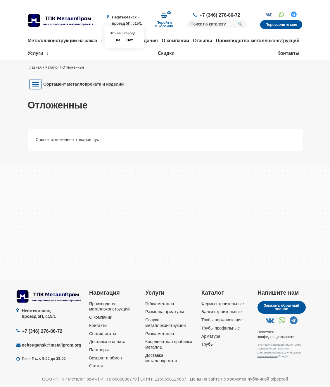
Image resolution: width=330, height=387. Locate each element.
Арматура (210, 336)
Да (118, 40)
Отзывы (202, 40)
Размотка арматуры (164, 311)
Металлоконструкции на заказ (62, 40)
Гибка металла (159, 303)
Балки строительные (221, 311)
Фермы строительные (222, 303)
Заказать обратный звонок (281, 307)
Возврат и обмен (105, 358)
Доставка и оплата (107, 341)
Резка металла (159, 333)
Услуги (35, 53)
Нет (130, 40)
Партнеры (99, 349)
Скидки (166, 53)
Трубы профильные (220, 328)
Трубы (207, 344)
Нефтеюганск (126, 17)
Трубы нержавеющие (222, 320)
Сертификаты (102, 333)
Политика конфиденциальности (274, 350)
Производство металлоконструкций (258, 40)
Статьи (96, 366)
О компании (175, 40)
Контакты (288, 53)
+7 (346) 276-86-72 (220, 15)
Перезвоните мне (281, 25)
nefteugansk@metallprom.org (51, 345)
